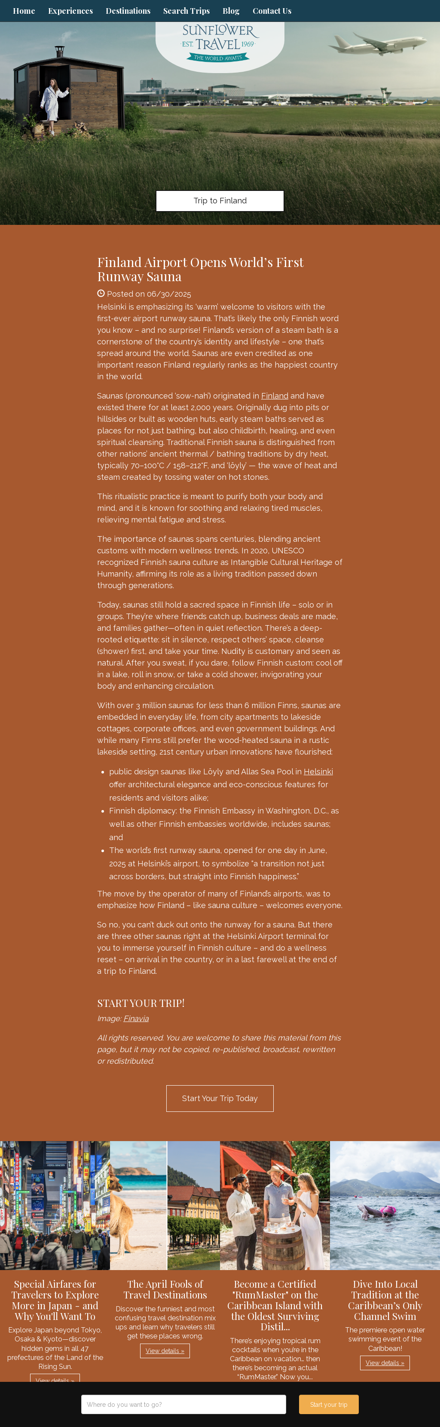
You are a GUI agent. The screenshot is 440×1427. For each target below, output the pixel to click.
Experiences (70, 11)
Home (24, 11)
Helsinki (318, 771)
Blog (231, 11)
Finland (274, 395)
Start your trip (329, 1404)
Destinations (128, 11)
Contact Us (272, 11)
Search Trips (186, 11)
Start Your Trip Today (220, 1098)
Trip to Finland (220, 200)
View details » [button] (55, 1381)
